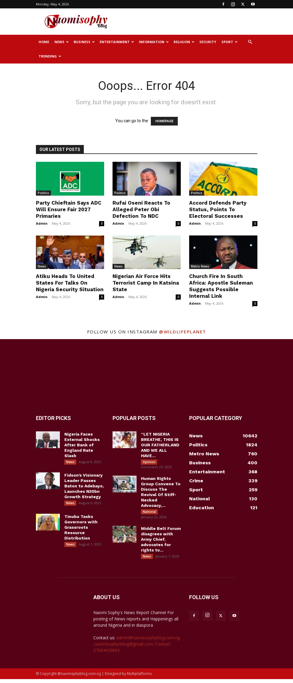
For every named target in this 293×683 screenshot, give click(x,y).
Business (84, 42)
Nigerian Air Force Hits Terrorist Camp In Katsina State (146, 282)
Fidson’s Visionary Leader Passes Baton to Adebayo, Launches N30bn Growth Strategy (84, 487)
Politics (43, 193)
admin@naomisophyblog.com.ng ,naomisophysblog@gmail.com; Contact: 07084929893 (136, 648)
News (61, 42)
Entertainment (117, 42)
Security (207, 42)
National (149, 513)
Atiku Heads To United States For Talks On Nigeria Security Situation (70, 282)
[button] (250, 42)
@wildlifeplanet (182, 332)
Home (44, 42)
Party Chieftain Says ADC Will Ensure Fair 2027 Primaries (68, 209)
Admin (42, 223)
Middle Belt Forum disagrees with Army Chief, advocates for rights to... (161, 542)
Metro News (200, 266)
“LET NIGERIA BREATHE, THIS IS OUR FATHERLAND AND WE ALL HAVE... (160, 445)
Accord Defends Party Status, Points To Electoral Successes (218, 209)
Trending (50, 56)
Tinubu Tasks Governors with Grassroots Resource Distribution (81, 530)
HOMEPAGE (164, 121)
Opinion (149, 462)
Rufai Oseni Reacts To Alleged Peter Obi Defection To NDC (141, 209)
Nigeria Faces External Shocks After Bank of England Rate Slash (82, 445)
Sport (229, 42)
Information (154, 42)
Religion (184, 42)
